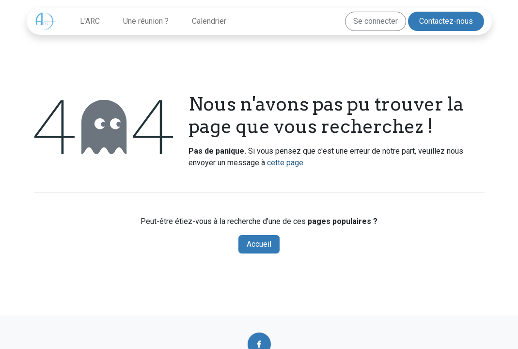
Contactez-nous (446, 21)
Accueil (259, 244)
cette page (285, 162)
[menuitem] (89, 21)
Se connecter (375, 21)
